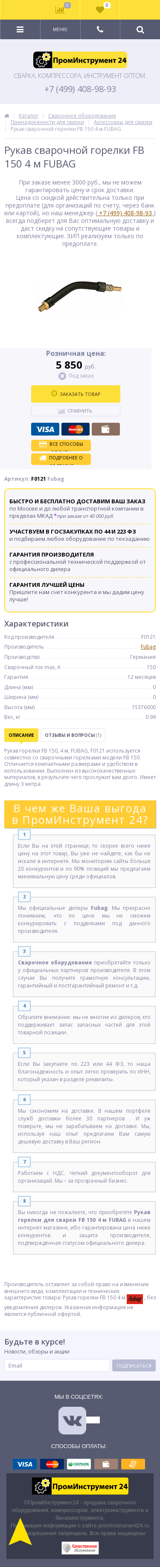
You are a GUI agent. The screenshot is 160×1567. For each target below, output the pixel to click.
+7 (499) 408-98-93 (80, 89)
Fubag (148, 646)
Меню (60, 29)
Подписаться (133, 1365)
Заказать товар (76, 393)
